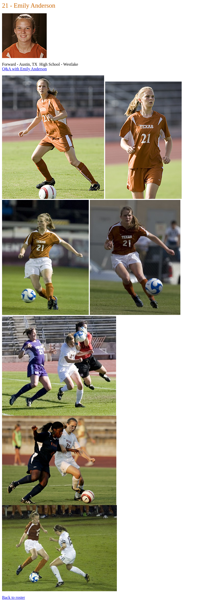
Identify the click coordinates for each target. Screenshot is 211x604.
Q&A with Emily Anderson (24, 69)
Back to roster (13, 597)
